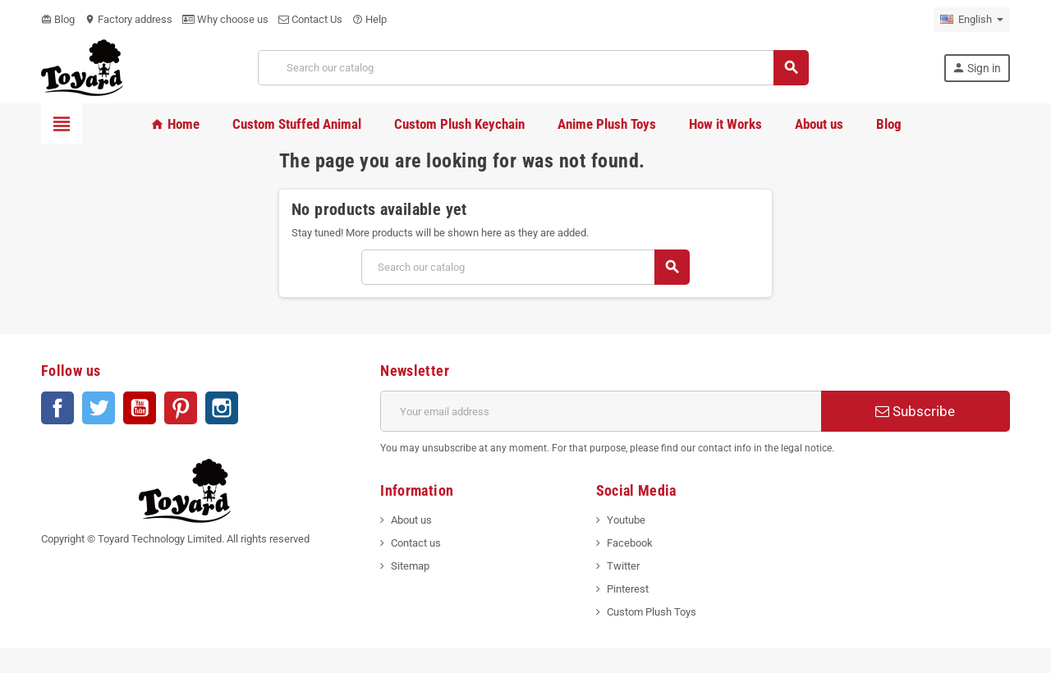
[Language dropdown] (972, 19)
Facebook (57, 407)
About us (411, 520)
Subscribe (915, 411)
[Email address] (600, 411)
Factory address (128, 19)
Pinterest (180, 407)
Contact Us (310, 19)
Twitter (98, 407)
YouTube (139, 407)
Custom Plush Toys (651, 612)
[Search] (533, 67)
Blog (58, 19)
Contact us (416, 543)
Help (369, 19)
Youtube (626, 520)
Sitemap (410, 566)
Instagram (221, 407)
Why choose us (225, 19)
